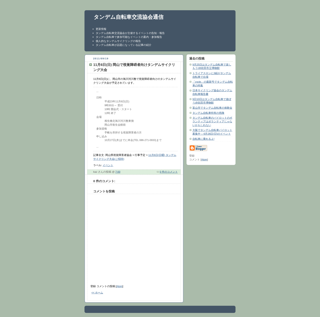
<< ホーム (97, 292)
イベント (108, 165)
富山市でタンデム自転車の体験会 (212, 107)
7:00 (117, 171)
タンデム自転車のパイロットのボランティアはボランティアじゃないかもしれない (212, 121)
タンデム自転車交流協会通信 (128, 17)
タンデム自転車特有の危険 (208, 113)
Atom (119, 286)
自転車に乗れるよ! (203, 139)
